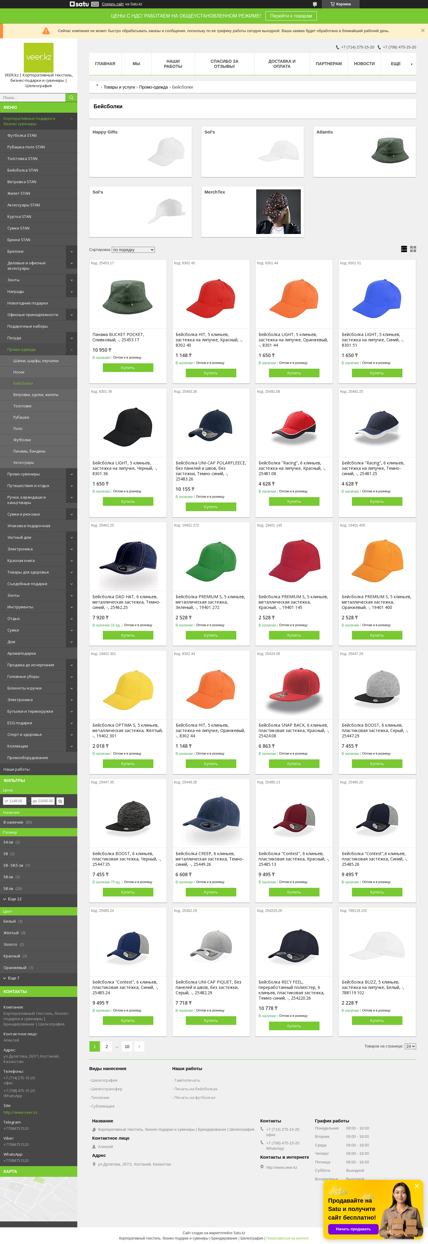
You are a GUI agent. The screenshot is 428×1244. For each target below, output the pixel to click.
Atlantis (325, 131)
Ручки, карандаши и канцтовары (26, 499)
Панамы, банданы (29, 451)
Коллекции (17, 746)
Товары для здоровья (28, 572)
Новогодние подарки (27, 303)
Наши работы (17, 769)
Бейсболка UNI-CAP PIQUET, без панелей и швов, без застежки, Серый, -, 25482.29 (208, 987)
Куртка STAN (19, 216)
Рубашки (21, 417)
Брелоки (15, 251)
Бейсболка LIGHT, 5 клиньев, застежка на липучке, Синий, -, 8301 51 (373, 340)
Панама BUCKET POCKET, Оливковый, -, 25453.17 (118, 337)
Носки (18, 372)
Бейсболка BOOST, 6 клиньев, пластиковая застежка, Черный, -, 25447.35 (126, 859)
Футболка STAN (22, 135)
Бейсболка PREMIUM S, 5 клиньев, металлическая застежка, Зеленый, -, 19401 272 (210, 602)
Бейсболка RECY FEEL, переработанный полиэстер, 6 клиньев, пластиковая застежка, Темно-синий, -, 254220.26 (292, 990)
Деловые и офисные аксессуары (26, 265)
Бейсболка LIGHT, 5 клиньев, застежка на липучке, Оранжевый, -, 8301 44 (293, 340)
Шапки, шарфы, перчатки (36, 360)
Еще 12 (15, 899)
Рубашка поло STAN (26, 147)
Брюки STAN (18, 239)
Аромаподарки (21, 653)
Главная (105, 63)
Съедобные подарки (27, 583)
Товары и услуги (119, 87)
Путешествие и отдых (28, 485)
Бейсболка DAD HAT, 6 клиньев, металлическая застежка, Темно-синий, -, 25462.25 (126, 602)
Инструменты (20, 607)
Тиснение (100, 1097)
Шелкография (104, 1080)
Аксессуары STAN (23, 205)
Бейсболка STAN (22, 170)
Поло (18, 428)
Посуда (14, 337)
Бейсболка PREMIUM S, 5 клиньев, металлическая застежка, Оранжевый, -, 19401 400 (376, 602)
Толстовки (22, 406)
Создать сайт (113, 4)
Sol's (209, 131)
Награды (15, 291)
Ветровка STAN (21, 181)
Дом (11, 641)
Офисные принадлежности (32, 314)
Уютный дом (19, 537)
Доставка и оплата (281, 64)
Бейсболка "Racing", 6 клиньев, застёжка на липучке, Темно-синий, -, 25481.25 (373, 468)
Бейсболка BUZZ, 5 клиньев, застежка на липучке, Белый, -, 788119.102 (373, 987)
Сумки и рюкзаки (23, 514)
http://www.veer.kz (21, 1112)
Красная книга (21, 560)
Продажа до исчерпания (30, 664)
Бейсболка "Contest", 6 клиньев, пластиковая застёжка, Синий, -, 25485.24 (125, 987)
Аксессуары (23, 462)
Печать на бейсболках (196, 1088)
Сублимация (102, 1106)
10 (127, 1046)
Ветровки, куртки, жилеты (36, 394)
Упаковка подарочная (28, 525)
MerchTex (214, 191)
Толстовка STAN (22, 158)
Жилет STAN (18, 193)
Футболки (22, 439)
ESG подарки (19, 722)
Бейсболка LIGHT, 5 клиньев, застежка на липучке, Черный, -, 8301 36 (124, 468)
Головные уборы (23, 676)
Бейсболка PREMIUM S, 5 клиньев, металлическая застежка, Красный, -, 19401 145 (293, 602)
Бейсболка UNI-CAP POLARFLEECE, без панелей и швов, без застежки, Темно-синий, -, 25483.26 (211, 471)
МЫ (136, 63)
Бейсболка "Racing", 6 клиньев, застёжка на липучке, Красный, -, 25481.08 (292, 468)
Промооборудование (27, 757)
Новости (364, 63)
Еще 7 (13, 978)
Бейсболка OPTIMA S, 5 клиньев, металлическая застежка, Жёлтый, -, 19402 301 (127, 730)
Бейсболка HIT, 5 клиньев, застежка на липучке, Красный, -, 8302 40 (209, 340)
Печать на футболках (194, 1097)
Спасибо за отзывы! (225, 64)
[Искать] (71, 97)
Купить (128, 367)
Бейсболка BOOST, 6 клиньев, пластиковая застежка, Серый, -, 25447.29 (375, 730)
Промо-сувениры (23, 474)
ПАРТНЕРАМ (329, 63)
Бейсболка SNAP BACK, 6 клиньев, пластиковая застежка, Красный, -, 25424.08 (294, 730)
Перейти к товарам (291, 15)
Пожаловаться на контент (287, 1238)
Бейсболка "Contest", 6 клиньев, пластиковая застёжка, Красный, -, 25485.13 (294, 859)
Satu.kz (239, 1233)
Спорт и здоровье (24, 734)
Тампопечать (187, 1080)
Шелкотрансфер (106, 1088)
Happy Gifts (104, 131)
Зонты (13, 279)
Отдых (13, 618)
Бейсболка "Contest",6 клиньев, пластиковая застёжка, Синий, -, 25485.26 (374, 859)
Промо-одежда (21, 349)
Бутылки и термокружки (30, 711)
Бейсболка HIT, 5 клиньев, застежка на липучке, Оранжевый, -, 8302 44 (210, 730)
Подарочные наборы (27, 326)
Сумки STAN (18, 228)
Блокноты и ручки (24, 688)
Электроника (20, 549)
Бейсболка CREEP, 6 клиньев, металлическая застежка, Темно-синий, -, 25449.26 (210, 859)
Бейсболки (23, 383)
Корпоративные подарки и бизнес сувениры (29, 121)
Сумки (13, 630)
